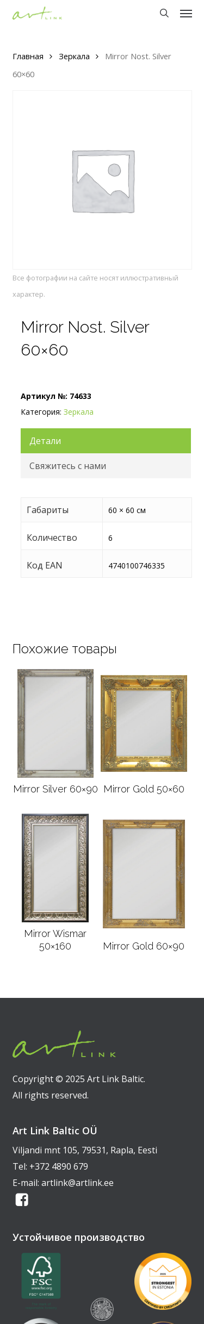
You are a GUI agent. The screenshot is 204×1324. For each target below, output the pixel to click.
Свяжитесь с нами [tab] (67, 466)
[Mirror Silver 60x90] (55, 723)
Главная (28, 56)
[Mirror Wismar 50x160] (55, 868)
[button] (186, 13)
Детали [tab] (45, 441)
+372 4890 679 (58, 1166)
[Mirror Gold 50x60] (144, 723)
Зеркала (74, 56)
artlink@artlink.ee (77, 1183)
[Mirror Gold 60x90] (144, 874)
